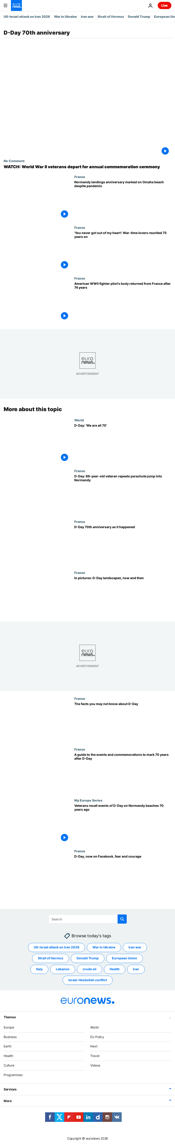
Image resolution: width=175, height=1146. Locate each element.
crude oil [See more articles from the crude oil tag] (89, 969)
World (79, 420)
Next (94, 1046)
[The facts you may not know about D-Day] (122, 722)
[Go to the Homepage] (16, 5)
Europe (9, 1027)
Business (10, 1037)
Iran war (87, 16)
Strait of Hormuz (111, 16)
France (79, 176)
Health (8, 1056)
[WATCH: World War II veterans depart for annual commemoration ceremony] (87, 166)
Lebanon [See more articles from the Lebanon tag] (62, 969)
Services (10, 1089)
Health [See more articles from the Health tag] (115, 969)
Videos (95, 1065)
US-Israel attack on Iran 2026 (27, 16)
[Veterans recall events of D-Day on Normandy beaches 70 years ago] (122, 824)
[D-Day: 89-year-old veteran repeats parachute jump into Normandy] (122, 494)
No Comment (14, 161)
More (8, 1101)
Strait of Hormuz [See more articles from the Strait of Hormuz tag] (50, 958)
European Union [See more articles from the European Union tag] (124, 958)
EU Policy (97, 1037)
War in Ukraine (65, 16)
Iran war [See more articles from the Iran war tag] (135, 947)
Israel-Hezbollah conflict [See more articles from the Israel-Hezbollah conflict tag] (87, 980)
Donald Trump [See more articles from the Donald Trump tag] (88, 958)
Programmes (13, 1075)
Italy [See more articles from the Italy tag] (39, 969)
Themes (10, 1017)
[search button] (122, 919)
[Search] (88, 919)
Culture (9, 1065)
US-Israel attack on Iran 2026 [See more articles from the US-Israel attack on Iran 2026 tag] (56, 947)
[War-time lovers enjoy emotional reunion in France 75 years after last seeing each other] (122, 251)
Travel (94, 1056)
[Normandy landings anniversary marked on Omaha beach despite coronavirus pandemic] (122, 200)
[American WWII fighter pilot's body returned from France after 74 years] (122, 302)
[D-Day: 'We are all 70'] (122, 443)
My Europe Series (88, 800)
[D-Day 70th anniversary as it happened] (122, 545)
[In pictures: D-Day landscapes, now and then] (122, 596)
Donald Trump (139, 16)
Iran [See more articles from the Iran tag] (136, 969)
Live (164, 5)
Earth (7, 1046)
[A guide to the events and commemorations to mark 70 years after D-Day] (122, 773)
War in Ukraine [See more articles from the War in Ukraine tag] (104, 947)
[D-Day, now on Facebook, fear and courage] (122, 874)
